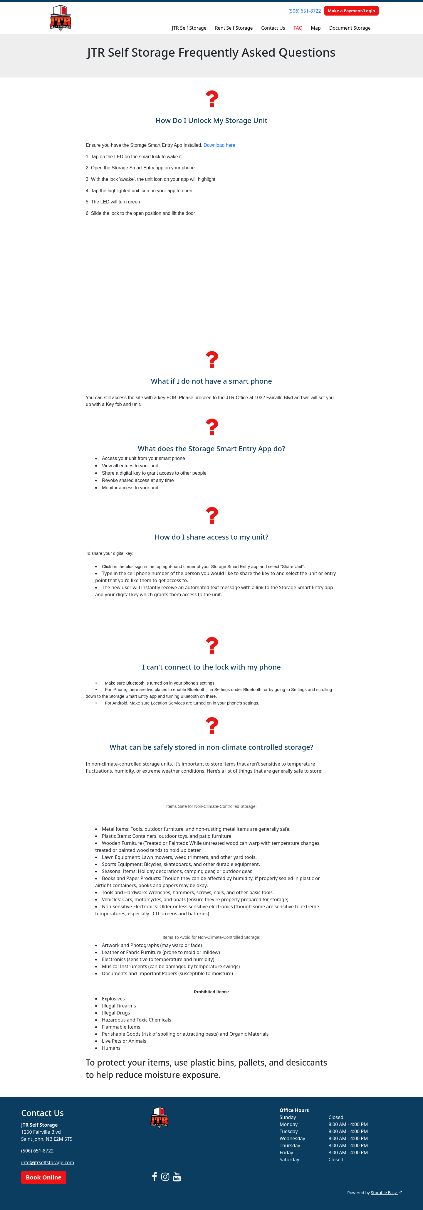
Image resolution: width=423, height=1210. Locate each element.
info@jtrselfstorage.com (47, 1162)
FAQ (297, 28)
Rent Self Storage (234, 28)
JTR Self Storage (189, 28)
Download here (219, 145)
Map (316, 28)
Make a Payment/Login (351, 11)
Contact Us (273, 28)
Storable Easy (386, 1192)
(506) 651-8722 (304, 11)
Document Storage (350, 28)
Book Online (44, 1177)
